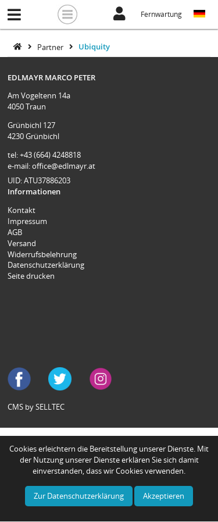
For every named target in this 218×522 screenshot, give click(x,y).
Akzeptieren (163, 496)
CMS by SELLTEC (36, 407)
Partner (51, 46)
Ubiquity (94, 46)
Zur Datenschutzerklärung (79, 496)
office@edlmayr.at (63, 166)
